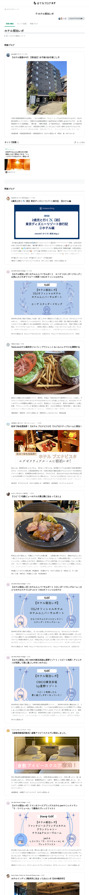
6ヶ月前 (24, 54)
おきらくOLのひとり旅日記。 (20, 493)
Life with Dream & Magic (18, 271)
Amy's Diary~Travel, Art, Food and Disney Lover (25, 875)
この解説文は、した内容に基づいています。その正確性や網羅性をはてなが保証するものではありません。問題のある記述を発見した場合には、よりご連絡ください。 (15, 36)
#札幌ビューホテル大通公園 (21, 571)
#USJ (77, 334)
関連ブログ (34, 24)
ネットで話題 (22, 24)
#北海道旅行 (42, 574)
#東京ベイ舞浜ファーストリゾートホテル (25, 261)
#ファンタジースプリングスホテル (39, 865)
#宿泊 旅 (61, 133)
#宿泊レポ (67, 571)
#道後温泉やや (38, 133)
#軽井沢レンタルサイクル (49, 413)
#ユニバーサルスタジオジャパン (62, 334)
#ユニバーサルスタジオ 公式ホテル (37, 334)
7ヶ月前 (32, 198)
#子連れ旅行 (48, 258)
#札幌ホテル (45, 571)
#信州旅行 (54, 483)
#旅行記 (22, 574)
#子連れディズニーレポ (19, 258)
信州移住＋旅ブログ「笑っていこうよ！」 (24, 423)
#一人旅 (75, 571)
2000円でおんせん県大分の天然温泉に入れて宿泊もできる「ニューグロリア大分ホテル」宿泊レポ (17, 154)
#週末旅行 (14, 413)
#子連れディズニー (35, 258)
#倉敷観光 (14, 792)
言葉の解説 (10, 24)
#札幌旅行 (35, 571)
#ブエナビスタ (23, 483)
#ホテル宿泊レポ (50, 133)
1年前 (22, 344)
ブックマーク (10, 149)
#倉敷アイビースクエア (28, 792)
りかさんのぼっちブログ (18, 730)
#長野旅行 (46, 483)
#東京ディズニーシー (18, 865)
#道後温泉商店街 (25, 133)
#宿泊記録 (62, 413)
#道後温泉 (14, 133)
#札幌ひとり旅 (32, 574)
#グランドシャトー (59, 865)
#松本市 (14, 483)
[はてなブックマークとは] (18, 142)
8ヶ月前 (29, 271)
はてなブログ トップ (11, 9)
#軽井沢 (22, 413)
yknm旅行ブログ (16, 54)
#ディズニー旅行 (47, 261)
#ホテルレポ (70, 133)
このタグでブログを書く (76, 18)
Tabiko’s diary (15, 344)
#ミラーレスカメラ (66, 483)
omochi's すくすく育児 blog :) (20, 198)
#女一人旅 (14, 574)
